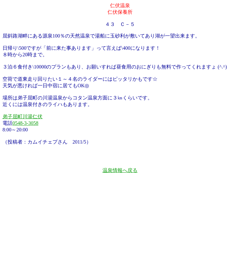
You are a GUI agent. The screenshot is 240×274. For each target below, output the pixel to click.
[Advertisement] (120, 230)
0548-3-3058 (25, 123)
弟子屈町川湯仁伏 (22, 116)
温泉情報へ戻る (120, 170)
